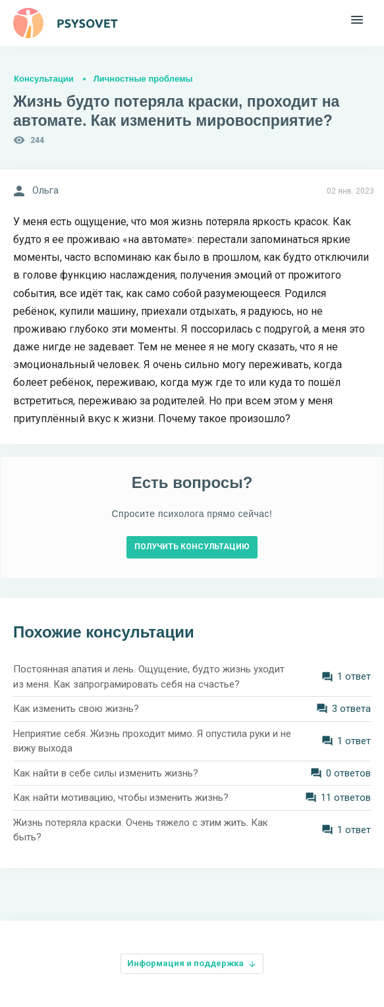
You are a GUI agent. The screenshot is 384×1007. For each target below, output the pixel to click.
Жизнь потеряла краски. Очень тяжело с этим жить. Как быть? (140, 830)
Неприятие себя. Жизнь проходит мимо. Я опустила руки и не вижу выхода (152, 741)
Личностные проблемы (143, 79)
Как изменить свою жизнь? (76, 709)
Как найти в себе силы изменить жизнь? (105, 773)
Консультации (44, 79)
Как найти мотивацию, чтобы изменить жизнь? (121, 797)
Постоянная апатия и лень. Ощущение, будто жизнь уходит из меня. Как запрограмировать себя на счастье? (149, 676)
